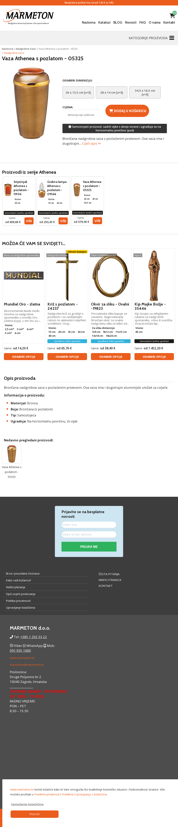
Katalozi (104, 22)
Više (29, 221)
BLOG (117, 22)
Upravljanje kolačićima (20, 607)
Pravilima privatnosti (47, 794)
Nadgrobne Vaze (26, 48)
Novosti (130, 22)
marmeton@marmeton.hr (27, 665)
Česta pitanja (109, 574)
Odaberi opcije (23, 357)
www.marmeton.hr (22, 658)
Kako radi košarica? (18, 580)
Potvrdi (34, 814)
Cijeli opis (91, 143)
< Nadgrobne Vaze (13, 53)
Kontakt (169, 22)
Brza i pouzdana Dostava (22, 573)
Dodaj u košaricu (127, 111)
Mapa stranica (110, 580)
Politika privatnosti (18, 601)
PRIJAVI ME (89, 546)
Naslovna (88, 22)
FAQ (142, 22)
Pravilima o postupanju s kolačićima (84, 794)
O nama (154, 22)
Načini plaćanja (15, 587)
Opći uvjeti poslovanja (20, 594)
